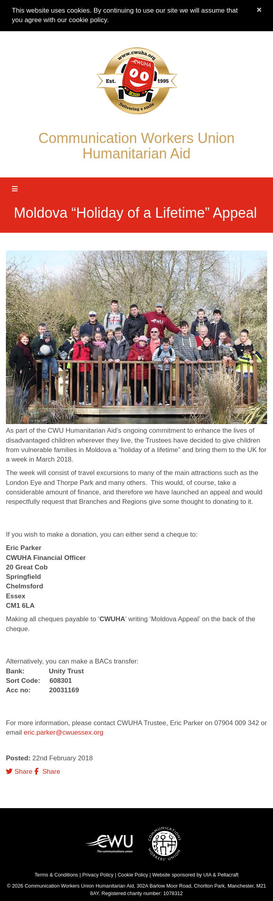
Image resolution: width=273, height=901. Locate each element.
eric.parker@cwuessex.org (63, 732)
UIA (207, 875)
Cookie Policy (133, 875)
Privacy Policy (97, 875)
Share (19, 771)
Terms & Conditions (56, 875)
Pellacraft (227, 875)
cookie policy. (89, 20)
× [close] (259, 9)
